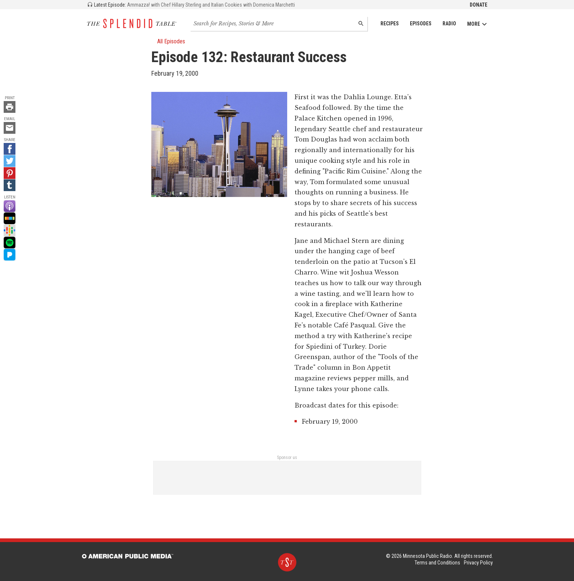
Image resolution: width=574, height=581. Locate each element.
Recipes (389, 23)
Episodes (421, 23)
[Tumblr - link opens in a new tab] (9, 185)
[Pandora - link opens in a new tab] (9, 255)
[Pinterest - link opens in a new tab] (9, 173)
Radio (449, 23)
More (477, 24)
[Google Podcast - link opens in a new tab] (9, 230)
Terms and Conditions (437, 563)
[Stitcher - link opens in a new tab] (9, 218)
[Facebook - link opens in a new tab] (9, 149)
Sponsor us (287, 457)
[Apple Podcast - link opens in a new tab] (9, 206)
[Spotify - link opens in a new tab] (9, 242)
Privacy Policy (478, 563)
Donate (478, 5)
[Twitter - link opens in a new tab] (9, 161)
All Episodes (168, 41)
